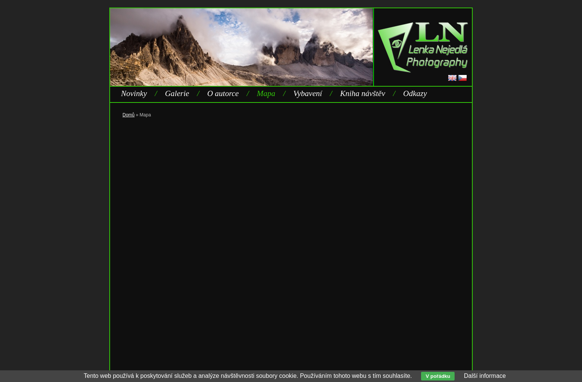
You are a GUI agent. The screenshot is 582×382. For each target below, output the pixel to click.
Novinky (134, 93)
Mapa (266, 93)
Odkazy (415, 93)
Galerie (177, 93)
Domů (129, 115)
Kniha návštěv (362, 93)
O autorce (223, 93)
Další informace (485, 376)
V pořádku (438, 376)
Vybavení (307, 93)
